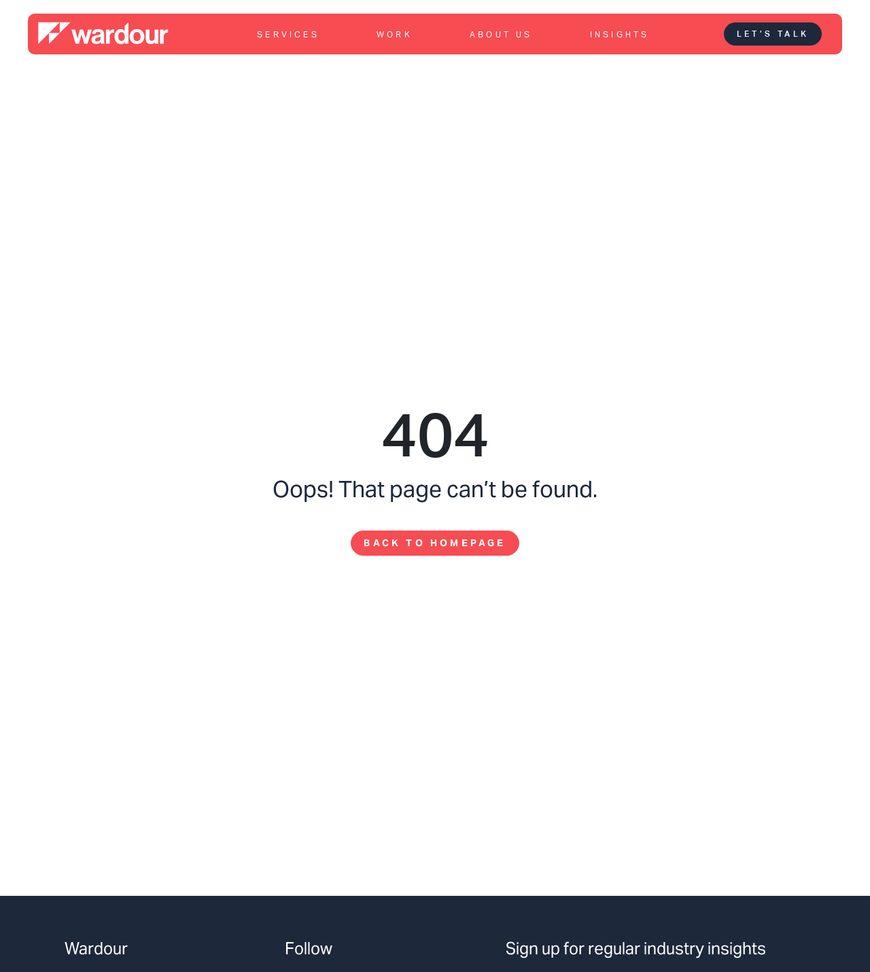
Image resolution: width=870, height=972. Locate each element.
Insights (620, 34)
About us (501, 34)
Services (288, 34)
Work (395, 34)
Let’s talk (773, 34)
